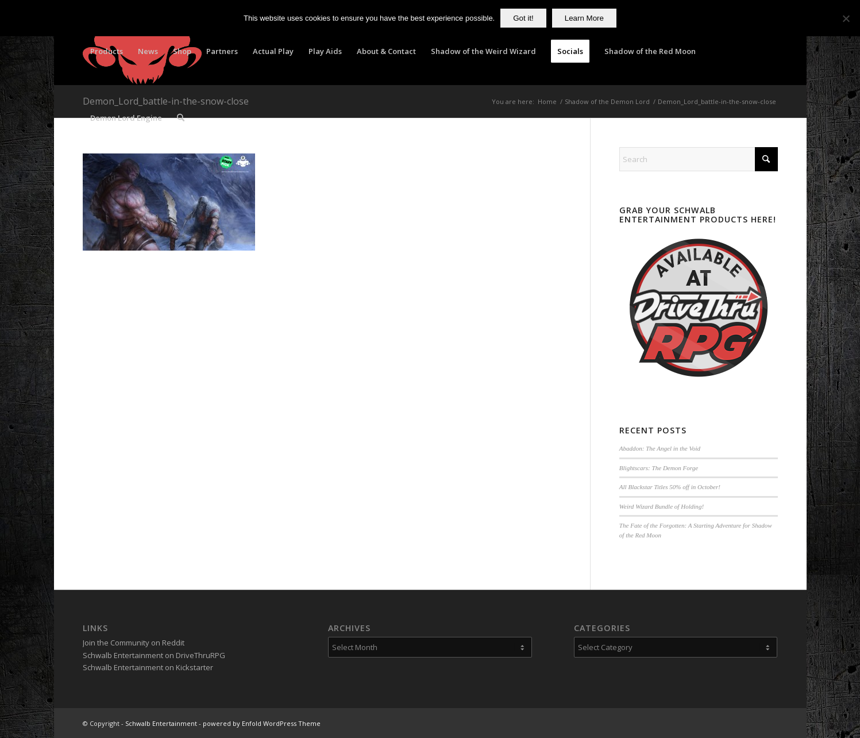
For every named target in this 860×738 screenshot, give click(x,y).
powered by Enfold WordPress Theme (262, 723)
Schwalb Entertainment (161, 723)
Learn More (584, 18)
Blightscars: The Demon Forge (658, 467)
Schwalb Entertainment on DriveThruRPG (154, 655)
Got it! (523, 18)
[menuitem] (106, 51)
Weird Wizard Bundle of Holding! (661, 506)
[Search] (180, 117)
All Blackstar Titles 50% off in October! (669, 486)
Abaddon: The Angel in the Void (659, 448)
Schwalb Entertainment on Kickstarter (148, 667)
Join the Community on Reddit (133, 642)
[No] (845, 18)
